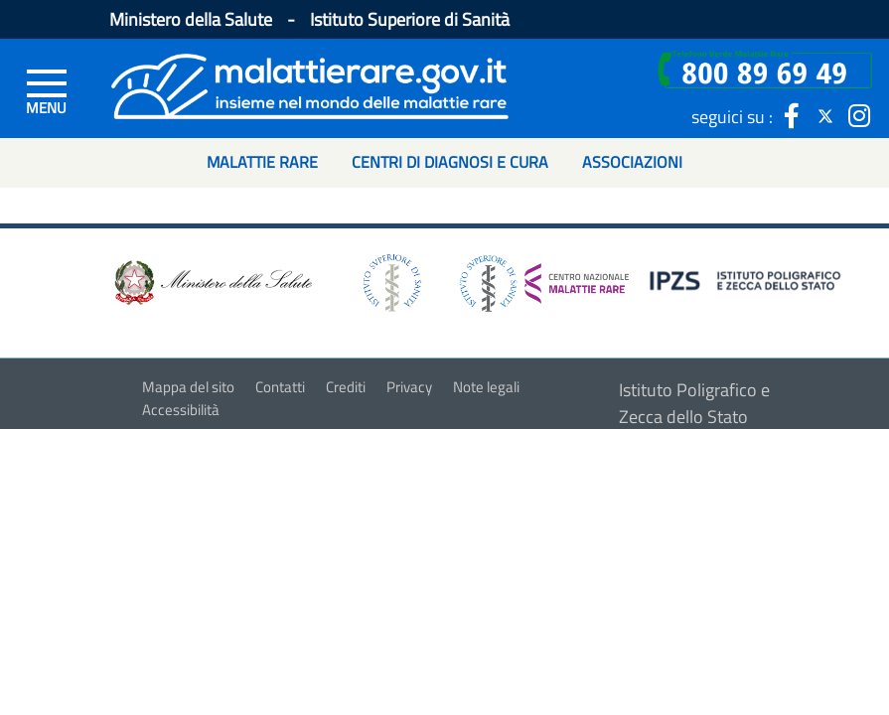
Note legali (486, 386)
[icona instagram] (859, 116)
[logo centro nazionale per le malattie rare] (544, 277)
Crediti (346, 386)
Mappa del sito (188, 386)
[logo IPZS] (748, 279)
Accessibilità (181, 409)
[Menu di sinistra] (46, 90)
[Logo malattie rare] (310, 84)
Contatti (280, 386)
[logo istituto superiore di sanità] (390, 281)
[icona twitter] (825, 116)
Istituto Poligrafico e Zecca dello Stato (694, 403)
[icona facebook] (792, 116)
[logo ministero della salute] (211, 281)
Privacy (409, 386)
